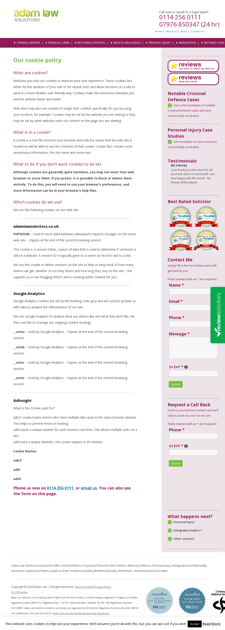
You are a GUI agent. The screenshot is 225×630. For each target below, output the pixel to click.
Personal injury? (184, 522)
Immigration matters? (187, 530)
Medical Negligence (126, 43)
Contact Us (197, 31)
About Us (171, 31)
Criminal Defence (28, 43)
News (184, 31)
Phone (177, 317)
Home (158, 31)
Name (176, 285)
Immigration (187, 43)
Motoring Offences (91, 43)
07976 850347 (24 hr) (189, 24)
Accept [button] (194, 624)
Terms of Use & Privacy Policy (92, 587)
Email (176, 301)
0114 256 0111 (180, 17)
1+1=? (178, 367)
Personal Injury (160, 43)
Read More (211, 623)
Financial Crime (58, 43)
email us (89, 488)
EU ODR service (19, 592)
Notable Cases (214, 43)
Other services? (184, 539)
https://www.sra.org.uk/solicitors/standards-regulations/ (81, 613)
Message (179, 333)
